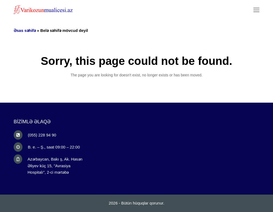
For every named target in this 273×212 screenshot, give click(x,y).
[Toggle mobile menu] (256, 10)
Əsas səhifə (25, 30)
